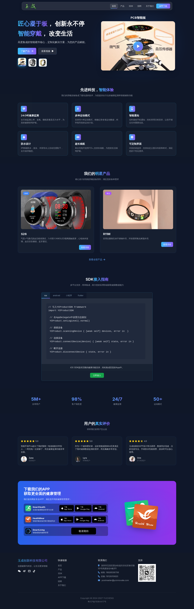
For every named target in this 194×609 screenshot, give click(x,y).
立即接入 (97, 375)
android (56, 295)
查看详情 (85, 247)
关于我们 (150, 6)
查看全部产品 (97, 259)
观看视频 (47, 51)
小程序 (69, 295)
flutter (81, 295)
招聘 (139, 6)
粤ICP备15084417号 (97, 601)
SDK (131, 6)
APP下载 (163, 6)
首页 (114, 6)
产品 (122, 6)
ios (45, 295)
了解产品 (27, 51)
